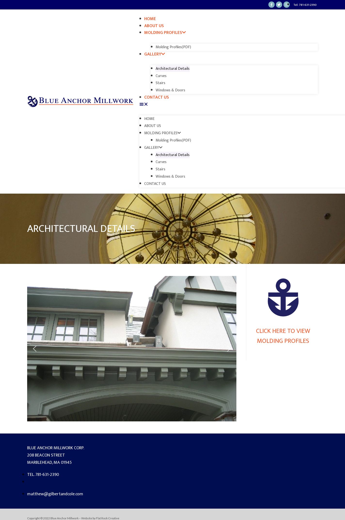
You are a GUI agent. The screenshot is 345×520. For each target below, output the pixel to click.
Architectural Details (173, 68)
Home (150, 19)
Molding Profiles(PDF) (173, 47)
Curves (161, 76)
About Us (154, 26)
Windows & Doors (170, 90)
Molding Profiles (165, 32)
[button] (228, 104)
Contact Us (156, 97)
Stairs (160, 83)
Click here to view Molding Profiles (283, 336)
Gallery (154, 54)
